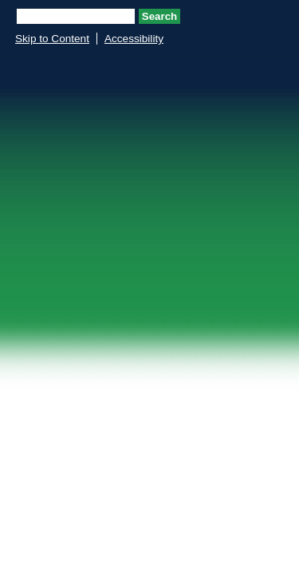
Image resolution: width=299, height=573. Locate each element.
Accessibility (133, 39)
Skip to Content (52, 39)
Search (159, 16)
